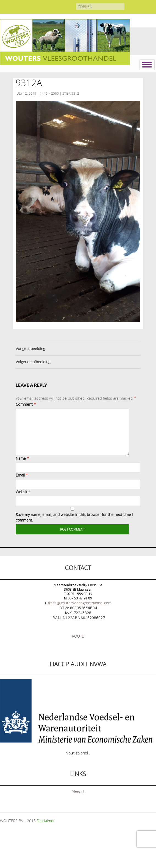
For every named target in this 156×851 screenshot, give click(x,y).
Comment (26, 404)
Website (23, 491)
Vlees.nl (78, 791)
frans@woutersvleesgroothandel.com (80, 602)
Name (22, 458)
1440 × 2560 (49, 93)
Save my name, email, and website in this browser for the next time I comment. (74, 517)
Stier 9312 (70, 93)
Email (22, 475)
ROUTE (78, 636)
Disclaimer (46, 820)
